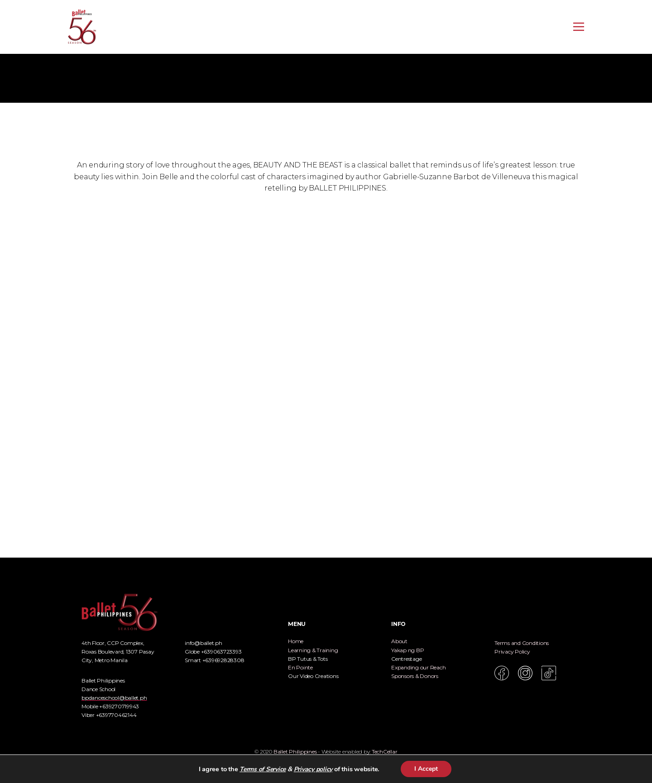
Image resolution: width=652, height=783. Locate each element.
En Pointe (300, 667)
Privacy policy (313, 769)
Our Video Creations (313, 676)
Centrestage (406, 658)
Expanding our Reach (418, 667)
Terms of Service (263, 769)
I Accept (426, 768)
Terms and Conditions (521, 643)
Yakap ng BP (407, 650)
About (399, 641)
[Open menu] (578, 26)
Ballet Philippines (295, 751)
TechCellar (385, 751)
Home (295, 641)
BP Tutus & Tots (307, 658)
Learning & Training (313, 650)
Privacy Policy (512, 651)
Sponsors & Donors (414, 676)
